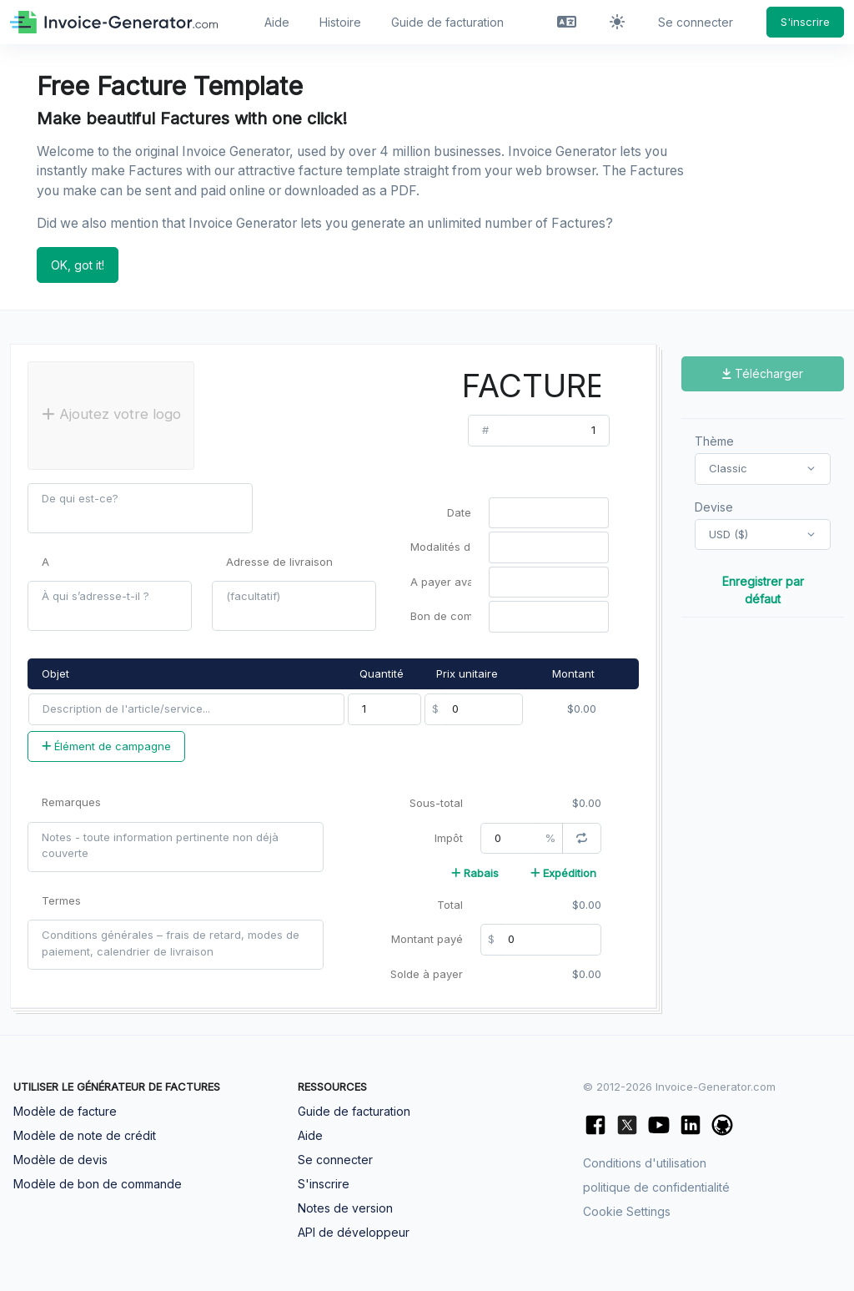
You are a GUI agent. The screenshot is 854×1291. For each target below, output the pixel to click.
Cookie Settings (627, 1211)
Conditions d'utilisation (644, 1163)
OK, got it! (77, 265)
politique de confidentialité (656, 1187)
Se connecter (695, 22)
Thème (714, 441)
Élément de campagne (106, 746)
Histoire (340, 22)
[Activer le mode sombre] (617, 22)
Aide (276, 22)
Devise (714, 507)
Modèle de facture (65, 1111)
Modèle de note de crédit (84, 1135)
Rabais (475, 873)
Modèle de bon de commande (97, 1184)
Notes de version (345, 1208)
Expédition (563, 873)
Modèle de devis (60, 1159)
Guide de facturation (447, 22)
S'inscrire (805, 21)
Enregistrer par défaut (763, 590)
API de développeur (353, 1232)
